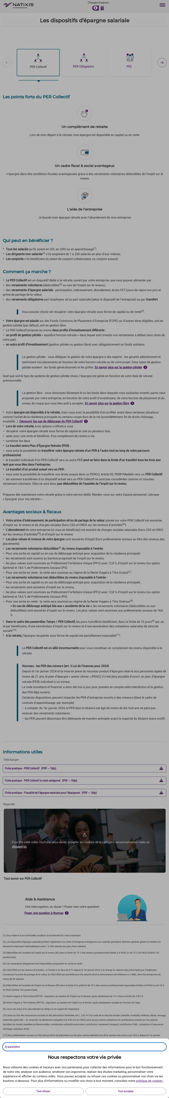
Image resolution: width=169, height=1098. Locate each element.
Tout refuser (43, 1091)
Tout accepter (126, 1091)
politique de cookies (149, 1081)
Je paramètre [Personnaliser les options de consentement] (12, 1046)
